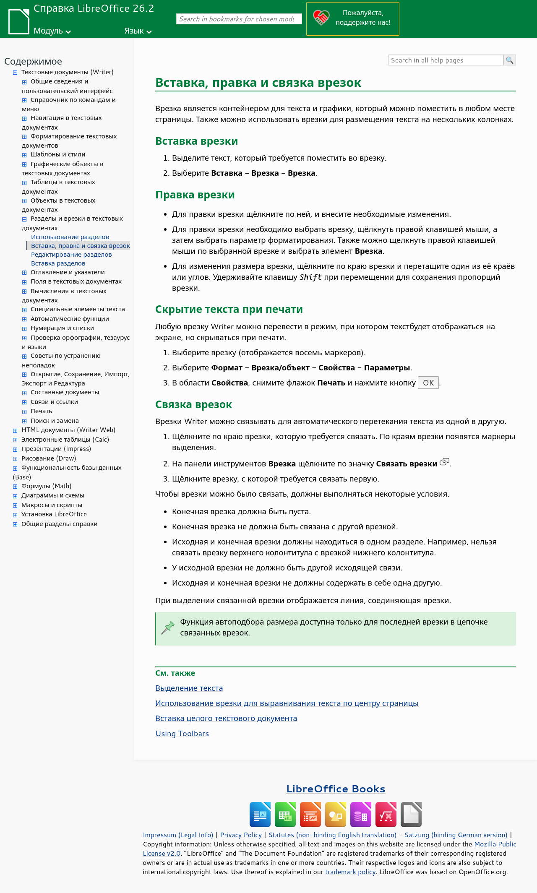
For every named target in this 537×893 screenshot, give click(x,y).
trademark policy (350, 871)
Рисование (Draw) (48, 458)
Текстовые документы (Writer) (67, 72)
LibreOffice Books (336, 788)
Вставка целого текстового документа (226, 718)
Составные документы (65, 392)
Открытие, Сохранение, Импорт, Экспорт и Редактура (76, 379)
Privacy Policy (241, 834)
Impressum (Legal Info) (178, 834)
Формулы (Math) (46, 486)
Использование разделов (70, 236)
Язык (134, 30)
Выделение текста (189, 687)
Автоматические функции (70, 318)
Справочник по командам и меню (69, 104)
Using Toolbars (182, 733)
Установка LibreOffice (54, 514)
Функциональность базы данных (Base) (67, 472)
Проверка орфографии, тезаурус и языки (76, 342)
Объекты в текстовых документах (58, 205)
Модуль (48, 30)
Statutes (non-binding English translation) (332, 834)
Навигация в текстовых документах (62, 122)
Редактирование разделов (71, 254)
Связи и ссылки (54, 401)
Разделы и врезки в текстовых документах (72, 223)
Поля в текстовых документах (76, 281)
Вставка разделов (58, 263)
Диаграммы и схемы (53, 495)
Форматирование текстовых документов (69, 141)
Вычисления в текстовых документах (64, 295)
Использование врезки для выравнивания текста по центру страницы (287, 703)
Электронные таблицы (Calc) (65, 439)
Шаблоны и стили (58, 154)
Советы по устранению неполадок (61, 360)
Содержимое (33, 61)
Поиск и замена (55, 420)
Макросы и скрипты (51, 504)
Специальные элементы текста (78, 309)
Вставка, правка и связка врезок (80, 245)
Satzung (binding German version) (456, 834)
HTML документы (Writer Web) (68, 429)
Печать (41, 410)
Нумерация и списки (62, 327)
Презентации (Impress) (56, 448)
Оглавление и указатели (68, 272)
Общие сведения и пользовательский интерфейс (67, 86)
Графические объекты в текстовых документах (62, 168)
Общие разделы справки (59, 523)
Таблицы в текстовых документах (58, 186)
